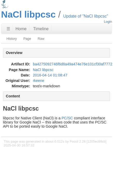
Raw (41, 39)
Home (21, 29)
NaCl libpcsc (43, 70)
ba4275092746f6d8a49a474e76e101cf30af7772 (72, 64)
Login (108, 22)
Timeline (41, 29)
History (11, 39)
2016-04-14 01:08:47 (50, 75)
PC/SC (67, 118)
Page (27, 39)
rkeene (38, 81)
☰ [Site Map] (8, 29)
